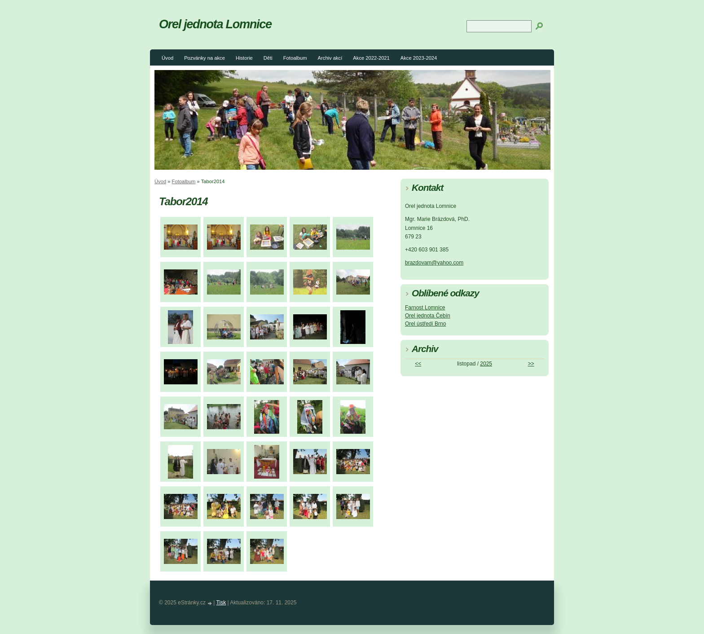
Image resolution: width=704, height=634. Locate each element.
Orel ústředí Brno (425, 324)
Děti (268, 58)
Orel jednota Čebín (427, 316)
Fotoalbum (295, 58)
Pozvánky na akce (204, 58)
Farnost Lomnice (425, 307)
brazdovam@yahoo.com (434, 263)
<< (418, 364)
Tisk (221, 602)
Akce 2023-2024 (418, 58)
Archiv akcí (330, 58)
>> (531, 364)
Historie (244, 58)
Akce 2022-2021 (371, 58)
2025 (486, 364)
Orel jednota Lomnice (215, 24)
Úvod (167, 58)
